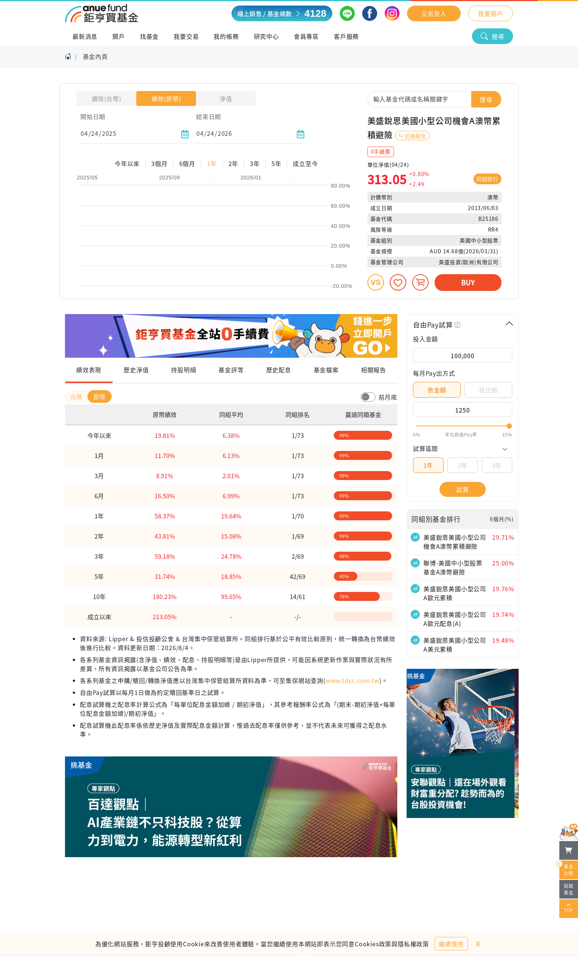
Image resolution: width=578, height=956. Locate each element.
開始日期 (92, 116)
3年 (497, 465)
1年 (428, 465)
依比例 (488, 389)
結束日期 (208, 116)
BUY (468, 282)
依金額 (437, 389)
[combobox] (434, 98)
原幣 (99, 396)
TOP (569, 908)
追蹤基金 (569, 889)
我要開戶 (490, 13)
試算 (462, 489)
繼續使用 (451, 943)
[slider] (462, 426)
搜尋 (492, 36)
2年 (463, 465)
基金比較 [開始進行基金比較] (566, 868)
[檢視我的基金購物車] (568, 850)
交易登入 (433, 13)
